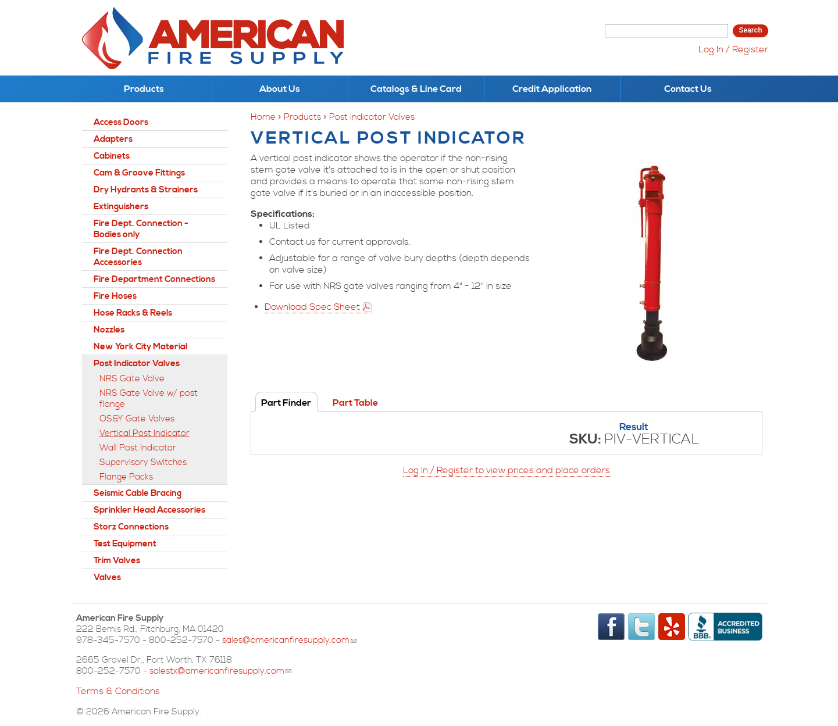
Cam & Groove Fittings (139, 172)
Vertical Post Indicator (144, 433)
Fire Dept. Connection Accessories (138, 257)
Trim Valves (117, 560)
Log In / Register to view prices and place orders (506, 470)
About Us (279, 89)
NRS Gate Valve (132, 378)
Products (144, 89)
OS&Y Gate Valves (136, 418)
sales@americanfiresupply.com (289, 640)
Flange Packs (126, 476)
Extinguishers (121, 206)
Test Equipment (125, 543)
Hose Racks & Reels (133, 313)
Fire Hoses (115, 296)
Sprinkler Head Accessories (149, 510)
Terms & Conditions (118, 691)
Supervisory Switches (143, 462)
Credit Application (551, 89)
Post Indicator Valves (372, 117)
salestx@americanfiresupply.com (220, 671)
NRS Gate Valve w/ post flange (148, 399)
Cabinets (112, 156)
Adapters (113, 139)
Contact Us (688, 89)
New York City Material (140, 346)
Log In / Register (733, 49)
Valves (107, 577)
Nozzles (109, 329)
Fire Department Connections (154, 279)
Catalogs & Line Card (416, 89)
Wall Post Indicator (137, 447)
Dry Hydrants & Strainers (146, 189)
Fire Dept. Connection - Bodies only (141, 229)
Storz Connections (131, 526)
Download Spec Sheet (312, 307)
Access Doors (121, 122)
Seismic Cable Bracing (137, 493)
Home (263, 117)
